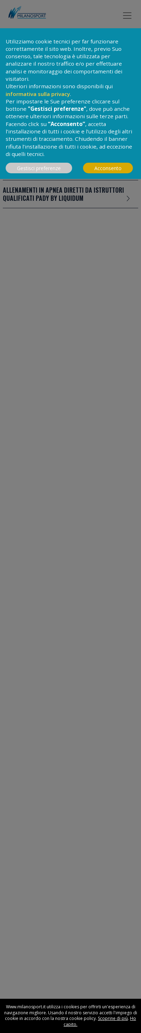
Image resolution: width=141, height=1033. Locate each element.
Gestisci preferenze (39, 168)
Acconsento (108, 168)
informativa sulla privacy (38, 93)
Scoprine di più (113, 1018)
